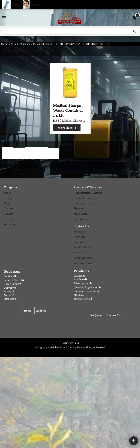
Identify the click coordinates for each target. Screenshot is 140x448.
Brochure (80, 279)
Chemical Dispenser (87, 291)
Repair (9, 295)
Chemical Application (87, 287)
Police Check (13, 283)
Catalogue (79, 275)
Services (10, 276)
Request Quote (14, 280)
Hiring (9, 291)
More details (66, 128)
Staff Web (10, 298)
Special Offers (83, 298)
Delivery (10, 287)
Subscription (83, 283)
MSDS (78, 294)
